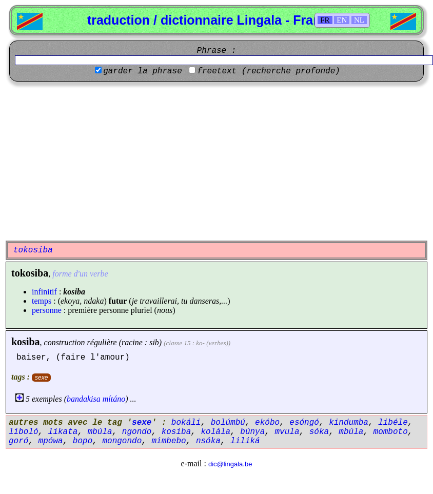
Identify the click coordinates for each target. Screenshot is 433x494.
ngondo (137, 432)
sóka (319, 432)
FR (324, 20)
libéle (393, 422)
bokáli (186, 422)
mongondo (122, 441)
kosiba (25, 341)
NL (359, 20)
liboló (23, 432)
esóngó (304, 422)
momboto (390, 432)
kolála (215, 432)
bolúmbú (228, 422)
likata (63, 432)
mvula (287, 432)
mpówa (50, 441)
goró (18, 441)
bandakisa (84, 398)
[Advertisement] (216, 161)
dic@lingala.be (230, 464)
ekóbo (267, 422)
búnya (252, 432)
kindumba (348, 422)
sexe (41, 377)
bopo (82, 441)
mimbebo (168, 441)
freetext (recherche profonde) (268, 71)
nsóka (208, 441)
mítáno (114, 398)
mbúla (100, 432)
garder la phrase (142, 71)
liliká (245, 441)
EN (342, 20)
